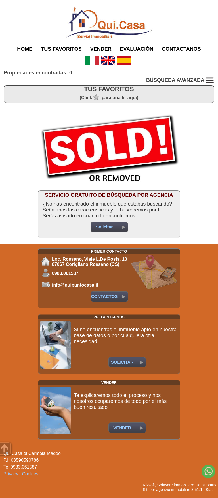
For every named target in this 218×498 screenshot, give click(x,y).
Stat (209, 489)
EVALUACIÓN (137, 49)
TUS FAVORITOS (61, 49)
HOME (24, 49)
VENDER (101, 49)
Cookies (30, 473)
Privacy (10, 473)
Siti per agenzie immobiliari (166, 489)
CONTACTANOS (181, 49)
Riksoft (149, 485)
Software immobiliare (175, 485)
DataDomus (205, 485)
